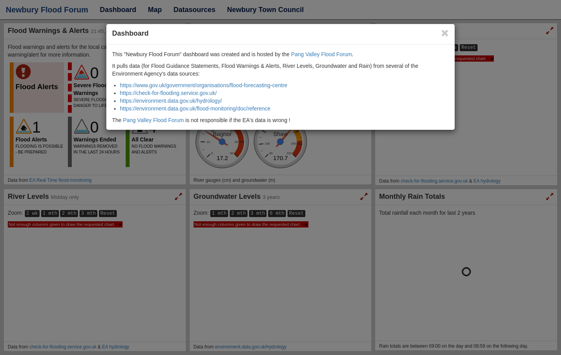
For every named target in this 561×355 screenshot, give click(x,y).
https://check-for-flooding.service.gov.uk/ (168, 93)
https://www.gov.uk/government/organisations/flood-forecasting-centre (203, 85)
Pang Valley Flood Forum (321, 54)
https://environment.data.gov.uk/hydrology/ (171, 101)
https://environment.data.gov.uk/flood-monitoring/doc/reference (195, 108)
